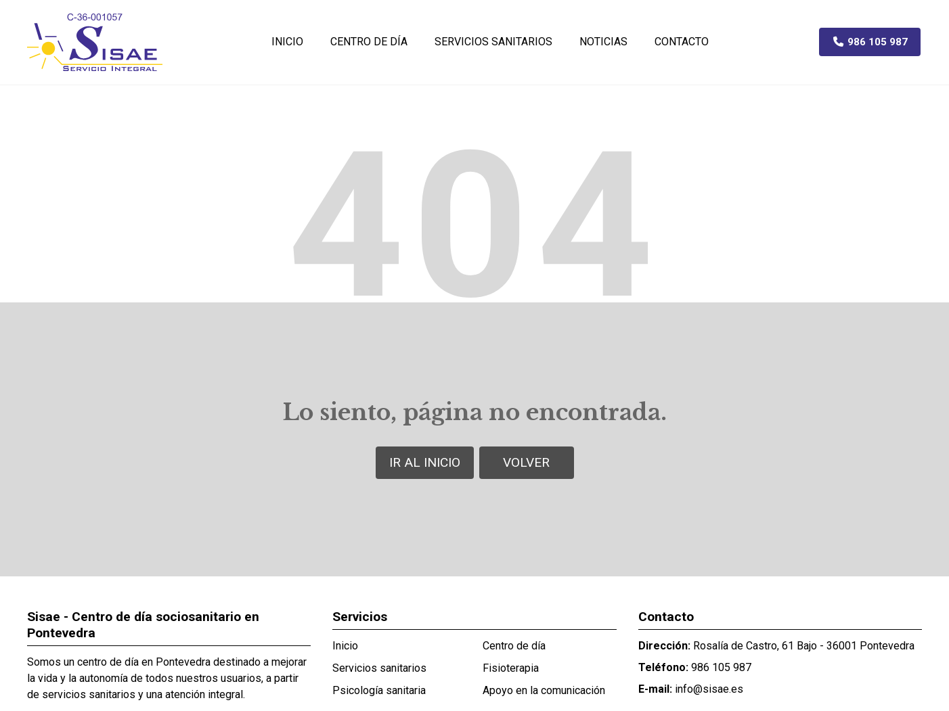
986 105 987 (721, 667)
